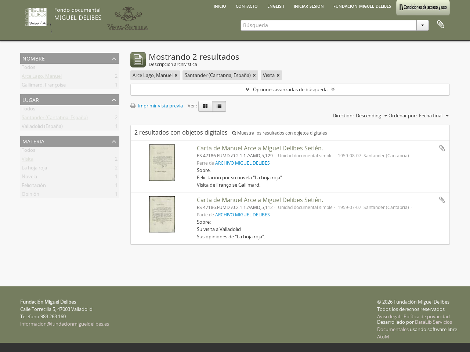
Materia (33, 141)
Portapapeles (440, 24)
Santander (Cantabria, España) (55, 118)
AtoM (383, 336)
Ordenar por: (402, 115)
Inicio (220, 5)
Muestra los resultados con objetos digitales (279, 133)
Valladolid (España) (42, 127)
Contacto (247, 5)
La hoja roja (34, 169)
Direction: (343, 115)
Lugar (30, 99)
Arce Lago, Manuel (42, 77)
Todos (28, 68)
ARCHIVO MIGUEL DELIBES (242, 163)
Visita (27, 160)
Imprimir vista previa (156, 105)
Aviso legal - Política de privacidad (413, 316)
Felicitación (34, 186)
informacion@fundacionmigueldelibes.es (64, 323)
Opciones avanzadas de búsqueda (290, 89)
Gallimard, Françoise (44, 86)
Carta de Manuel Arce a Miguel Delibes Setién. (260, 148)
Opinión (30, 195)
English (275, 5)
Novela (29, 178)
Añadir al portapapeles (442, 148)
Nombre (33, 58)
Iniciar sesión (309, 5)
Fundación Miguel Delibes (362, 5)
